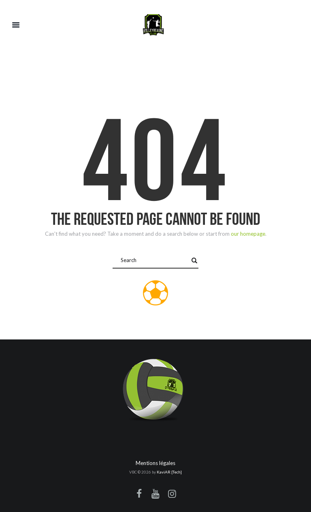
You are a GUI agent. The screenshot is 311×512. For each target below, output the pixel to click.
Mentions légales (155, 463)
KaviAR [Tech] (169, 471)
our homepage (248, 233)
